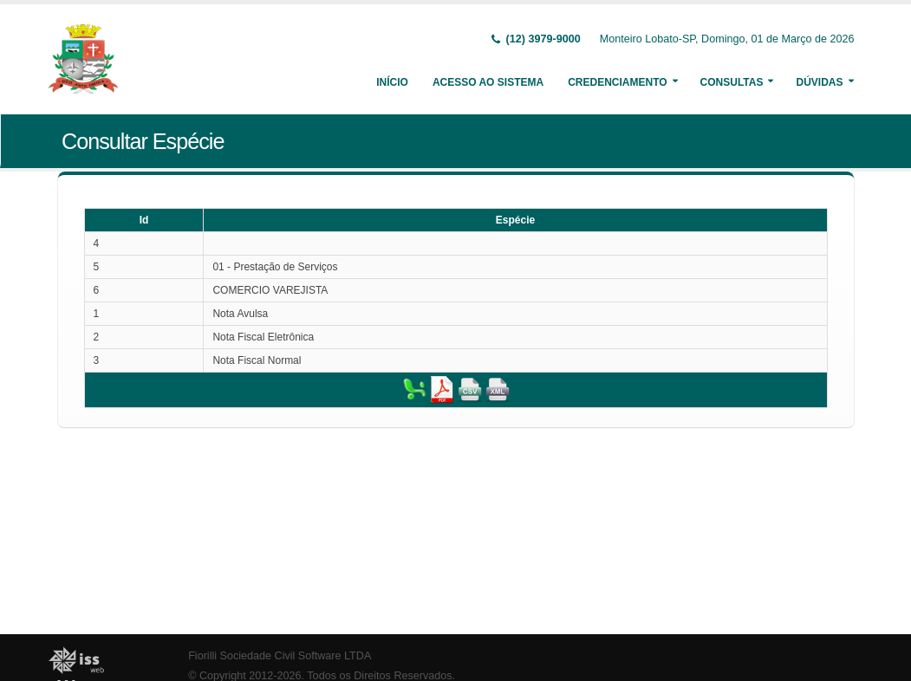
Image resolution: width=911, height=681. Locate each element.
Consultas (732, 82)
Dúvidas (819, 82)
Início (392, 82)
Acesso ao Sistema (488, 82)
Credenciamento (617, 82)
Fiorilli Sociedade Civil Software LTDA (279, 656)
